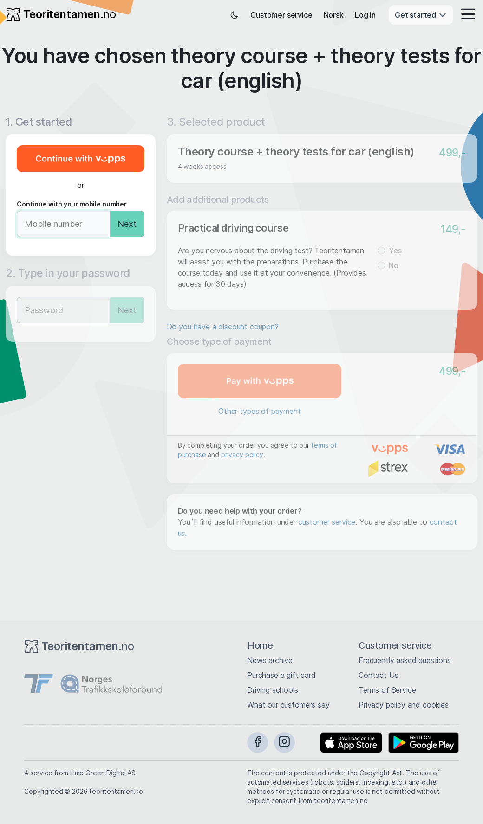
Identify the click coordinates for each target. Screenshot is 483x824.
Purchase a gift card (281, 675)
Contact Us (378, 675)
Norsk (334, 14)
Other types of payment (259, 411)
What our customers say (288, 704)
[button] (465, 15)
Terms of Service (387, 690)
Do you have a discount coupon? (223, 326)
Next (127, 224)
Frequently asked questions (405, 660)
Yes (395, 250)
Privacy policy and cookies (404, 704)
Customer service (281, 14)
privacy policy (242, 454)
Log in (365, 14)
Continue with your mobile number (72, 204)
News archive (270, 660)
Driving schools (272, 690)
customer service (326, 522)
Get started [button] (421, 14)
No (393, 265)
